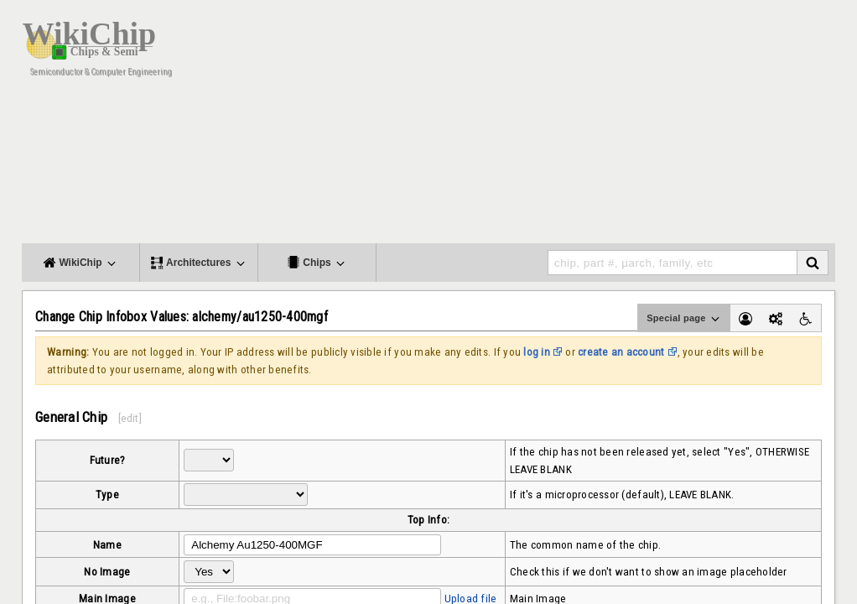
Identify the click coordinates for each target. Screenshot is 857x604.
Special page (684, 318)
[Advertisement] (529, 125)
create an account (621, 352)
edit (129, 418)
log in (536, 352)
